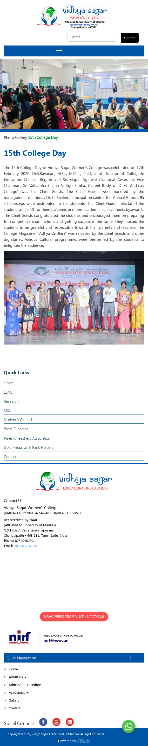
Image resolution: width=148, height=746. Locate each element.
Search (130, 38)
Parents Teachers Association (27, 438)
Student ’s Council (18, 419)
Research (11, 401)
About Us (17, 676)
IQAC (8, 392)
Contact (10, 456)
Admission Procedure (25, 684)
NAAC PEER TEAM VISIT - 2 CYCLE (74, 616)
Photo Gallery (15, 137)
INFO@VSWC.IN (26, 545)
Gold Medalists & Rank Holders (28, 447)
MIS (7, 410)
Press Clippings (16, 428)
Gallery (14, 700)
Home (9, 382)
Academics (19, 692)
